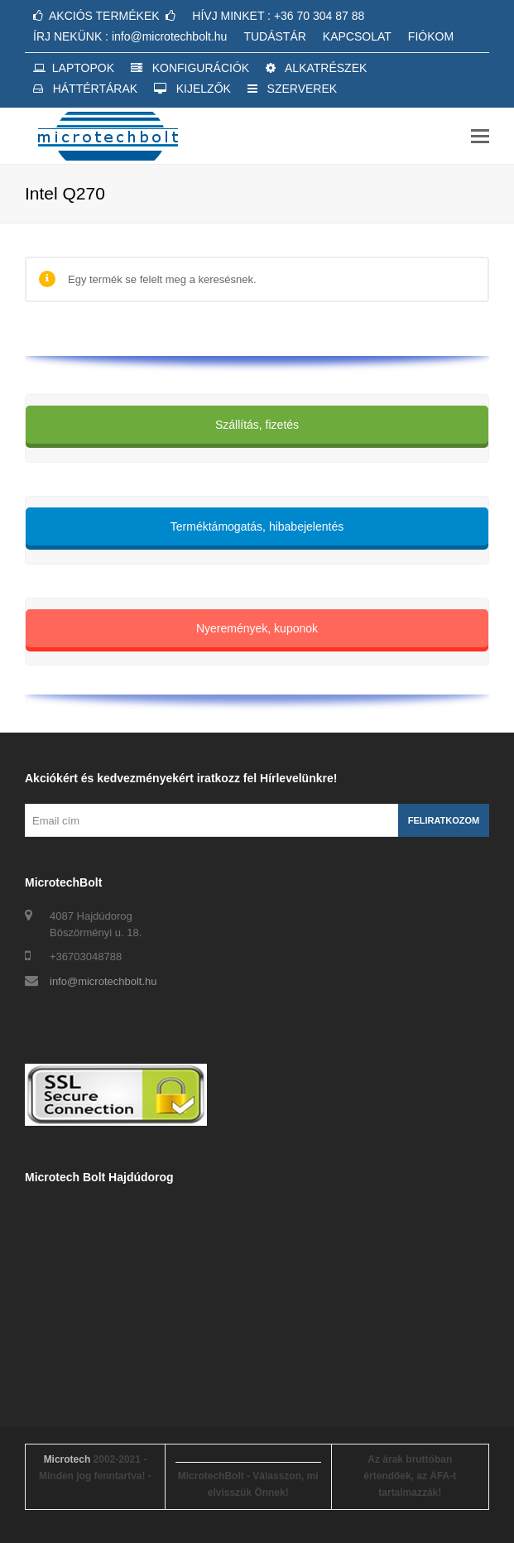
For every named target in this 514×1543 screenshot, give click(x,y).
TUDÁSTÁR (274, 36)
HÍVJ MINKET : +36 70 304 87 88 (278, 15)
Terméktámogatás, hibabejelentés (257, 526)
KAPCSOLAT (357, 36)
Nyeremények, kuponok (257, 628)
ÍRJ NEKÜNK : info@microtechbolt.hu (130, 36)
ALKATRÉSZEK (316, 68)
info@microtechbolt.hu (103, 981)
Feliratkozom (443, 820)
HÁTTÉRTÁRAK (85, 88)
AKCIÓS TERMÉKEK (104, 15)
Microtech (67, 1459)
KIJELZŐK (192, 88)
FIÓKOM (431, 36)
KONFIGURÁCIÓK (190, 68)
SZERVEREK (292, 88)
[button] (480, 136)
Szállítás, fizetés (257, 424)
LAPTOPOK (73, 68)
